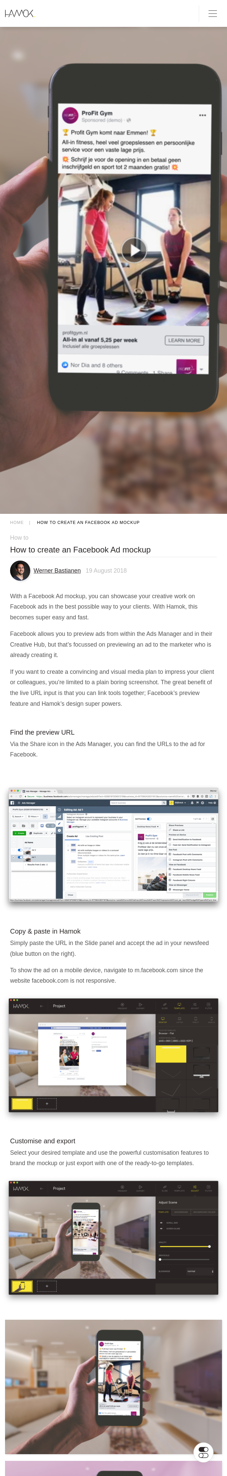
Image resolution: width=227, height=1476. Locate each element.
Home (17, 522)
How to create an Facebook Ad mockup (88, 522)
